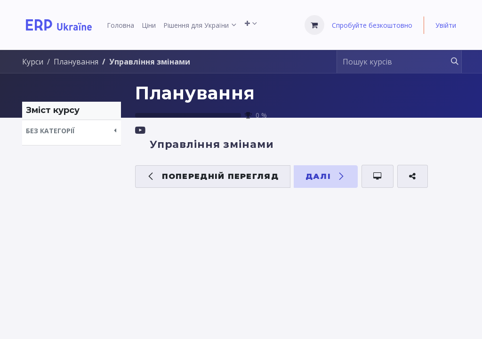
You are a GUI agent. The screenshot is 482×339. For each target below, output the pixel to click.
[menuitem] (120, 25)
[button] (71, 130)
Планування (195, 93)
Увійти (445, 25)
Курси (32, 61)
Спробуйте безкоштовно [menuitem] (372, 25)
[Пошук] (450, 61)
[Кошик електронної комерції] (314, 25)
